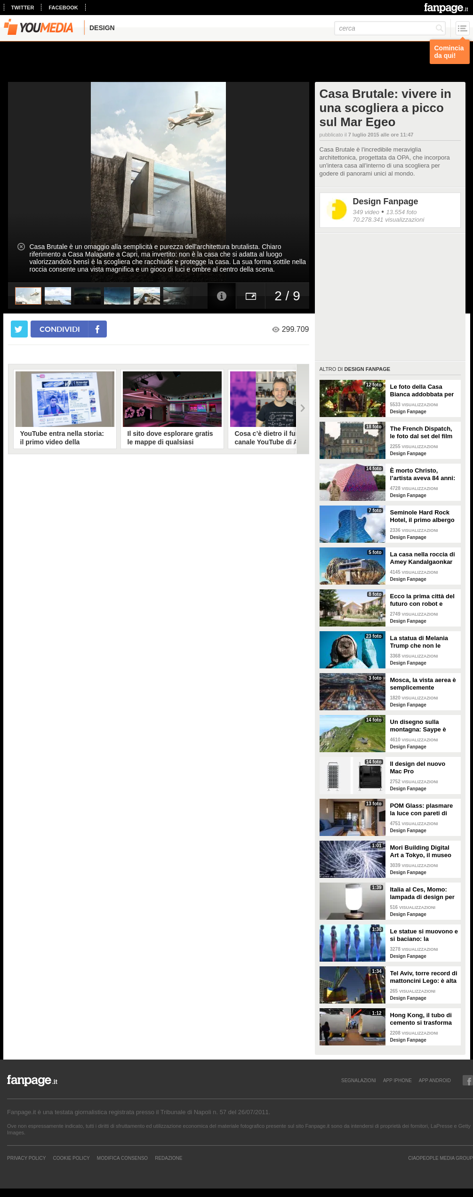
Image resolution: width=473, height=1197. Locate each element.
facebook (63, 7)
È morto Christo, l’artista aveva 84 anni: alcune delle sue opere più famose (423, 474)
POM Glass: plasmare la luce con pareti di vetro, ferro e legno (421, 809)
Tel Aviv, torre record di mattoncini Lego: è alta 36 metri (423, 977)
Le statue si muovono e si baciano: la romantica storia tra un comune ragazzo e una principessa (424, 935)
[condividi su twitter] (19, 329)
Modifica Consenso (122, 1158)
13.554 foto (401, 212)
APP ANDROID (435, 1080)
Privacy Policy (26, 1158)
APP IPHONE (397, 1080)
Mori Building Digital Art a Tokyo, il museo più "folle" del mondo (421, 851)
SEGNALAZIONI (358, 1080)
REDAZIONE (168, 1158)
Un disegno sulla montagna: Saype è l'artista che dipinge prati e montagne (419, 725)
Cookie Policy (71, 1158)
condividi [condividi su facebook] (60, 328)
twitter (22, 7)
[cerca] (390, 28)
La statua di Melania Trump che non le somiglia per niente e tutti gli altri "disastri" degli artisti (421, 642)
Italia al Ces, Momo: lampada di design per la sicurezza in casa (422, 893)
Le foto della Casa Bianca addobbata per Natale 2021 (422, 390)
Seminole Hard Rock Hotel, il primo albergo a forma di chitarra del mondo (422, 516)
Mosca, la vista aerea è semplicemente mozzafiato (423, 683)
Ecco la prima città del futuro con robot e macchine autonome (422, 600)
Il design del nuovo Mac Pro (418, 767)
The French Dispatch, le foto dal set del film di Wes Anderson (421, 432)
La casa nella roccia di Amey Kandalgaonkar (422, 558)
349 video (366, 212)
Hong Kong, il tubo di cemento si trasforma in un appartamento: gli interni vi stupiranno (424, 1019)
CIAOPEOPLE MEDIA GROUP (440, 1158)
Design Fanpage (385, 201)
